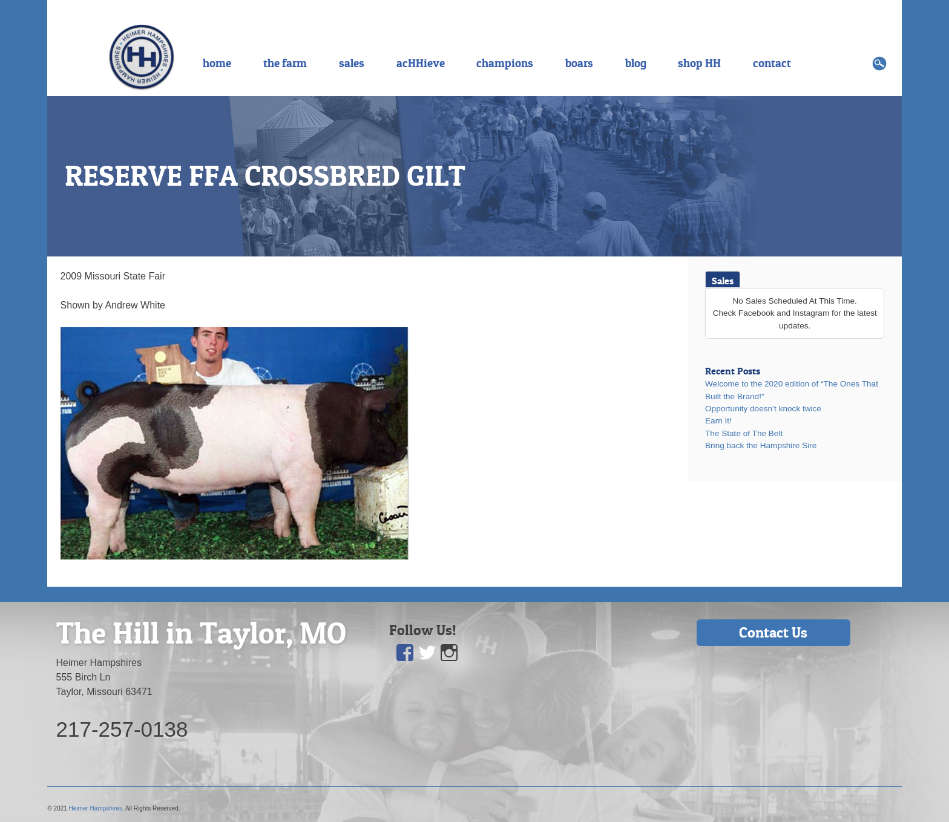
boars (579, 63)
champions (504, 63)
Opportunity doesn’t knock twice (763, 408)
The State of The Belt (744, 433)
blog (635, 63)
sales (351, 63)
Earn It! (718, 420)
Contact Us (773, 632)
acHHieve (420, 63)
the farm (285, 63)
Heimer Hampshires (95, 808)
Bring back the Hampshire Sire (760, 445)
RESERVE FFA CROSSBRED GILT (265, 175)
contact (772, 63)
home (217, 63)
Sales (723, 281)
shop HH (699, 63)
